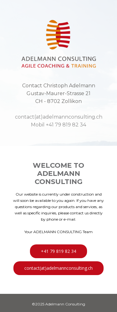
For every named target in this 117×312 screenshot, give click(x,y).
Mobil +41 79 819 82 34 (58, 125)
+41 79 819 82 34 (58, 251)
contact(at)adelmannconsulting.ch (58, 117)
